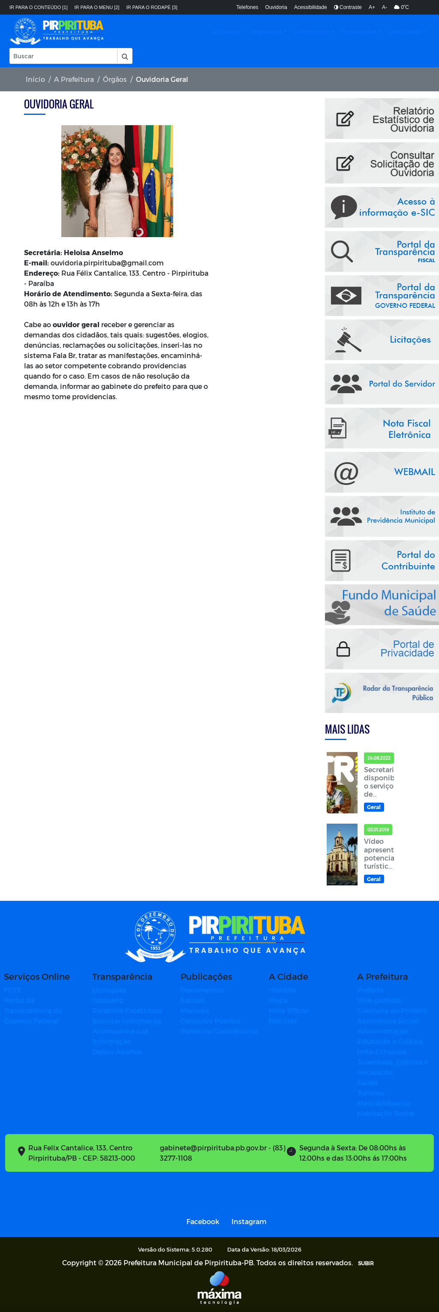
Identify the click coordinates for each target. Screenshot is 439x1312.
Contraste (348, 7)
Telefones (247, 7)
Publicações (359, 31)
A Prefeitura (311, 31)
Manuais (194, 1010)
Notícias (283, 1021)
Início (35, 79)
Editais (192, 1000)
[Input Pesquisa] (63, 56)
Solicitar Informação (126, 1021)
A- (384, 7)
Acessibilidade (310, 7)
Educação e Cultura (390, 1041)
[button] (124, 56)
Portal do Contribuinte (219, 1031)
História (282, 990)
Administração (382, 1031)
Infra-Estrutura (382, 1051)
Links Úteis (405, 31)
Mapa (278, 1000)
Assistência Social (387, 1021)
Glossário (107, 1000)
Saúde (367, 1082)
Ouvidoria (276, 7)
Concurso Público (210, 1021)
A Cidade (225, 31)
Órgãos (115, 79)
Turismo (371, 1093)
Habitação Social (386, 1113)
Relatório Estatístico (127, 1010)
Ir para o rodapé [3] (151, 7)
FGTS (12, 990)
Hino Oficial (289, 1010)
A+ (372, 7)
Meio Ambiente (383, 1103)
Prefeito (370, 990)
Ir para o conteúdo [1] (38, 7)
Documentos (202, 990)
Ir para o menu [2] (97, 7)
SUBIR (366, 1263)
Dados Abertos (117, 1051)
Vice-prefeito (379, 1000)
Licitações (109, 990)
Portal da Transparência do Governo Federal (33, 1010)
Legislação (266, 31)
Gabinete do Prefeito (392, 1010)
